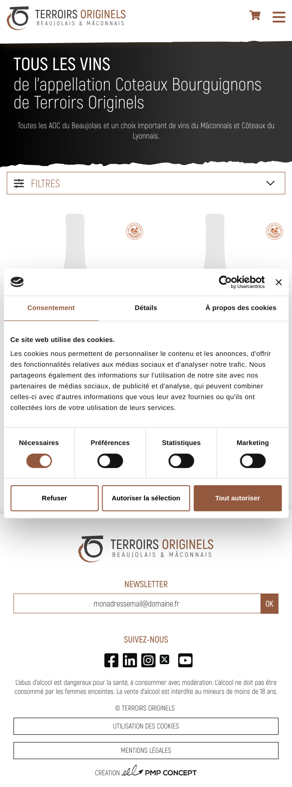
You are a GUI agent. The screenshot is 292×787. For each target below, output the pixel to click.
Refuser (54, 498)
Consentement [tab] (51, 308)
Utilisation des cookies (146, 726)
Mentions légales (146, 750)
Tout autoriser (237, 498)
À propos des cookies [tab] (241, 308)
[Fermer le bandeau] (278, 282)
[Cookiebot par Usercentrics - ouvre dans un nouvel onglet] (225, 282)
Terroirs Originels (148, 708)
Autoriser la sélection (146, 498)
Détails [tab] (146, 308)
